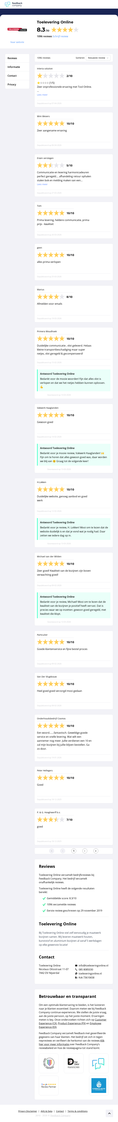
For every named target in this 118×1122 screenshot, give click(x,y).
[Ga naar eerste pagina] (51, 850)
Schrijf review (60, 36)
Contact (60, 1111)
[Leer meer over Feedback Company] (98, 1063)
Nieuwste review (98, 57)
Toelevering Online (55, 22)
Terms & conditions (78, 1111)
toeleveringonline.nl (90, 973)
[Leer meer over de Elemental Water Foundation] (98, 1085)
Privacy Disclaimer (27, 1111)
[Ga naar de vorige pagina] (62, 850)
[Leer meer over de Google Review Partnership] (48, 1085)
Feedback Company (60, 1115)
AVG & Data (46, 1111)
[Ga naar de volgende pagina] (84, 850)
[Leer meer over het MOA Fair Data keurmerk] (73, 1063)
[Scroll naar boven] (109, 1113)
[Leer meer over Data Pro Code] (48, 1063)
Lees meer (42, 94)
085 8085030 (86, 969)
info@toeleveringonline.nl (93, 965)
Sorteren (80, 57)
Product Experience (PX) (72, 1023)
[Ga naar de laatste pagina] (95, 850)
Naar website (17, 42)
